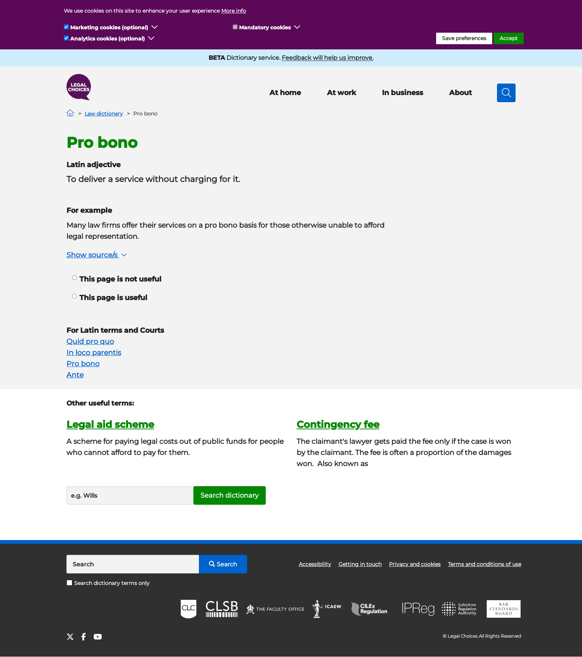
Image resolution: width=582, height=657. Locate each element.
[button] (155, 27)
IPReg (418, 609)
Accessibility (315, 564)
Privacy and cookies (415, 564)
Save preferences (464, 38)
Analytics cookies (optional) (107, 38)
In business (402, 92)
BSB (503, 609)
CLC (188, 609)
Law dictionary (104, 113)
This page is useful (109, 297)
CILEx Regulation (372, 609)
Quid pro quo (90, 341)
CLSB (221, 609)
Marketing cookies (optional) (109, 27)
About (460, 92)
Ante (75, 375)
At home (285, 92)
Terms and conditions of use (484, 564)
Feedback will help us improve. (327, 57)
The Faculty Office (275, 609)
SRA (459, 609)
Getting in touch (360, 564)
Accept (509, 38)
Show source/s (97, 255)
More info (233, 10)
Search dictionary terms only (108, 583)
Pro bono (82, 364)
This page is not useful (116, 279)
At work (341, 92)
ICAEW (327, 609)
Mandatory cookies (265, 27)
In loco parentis (93, 352)
